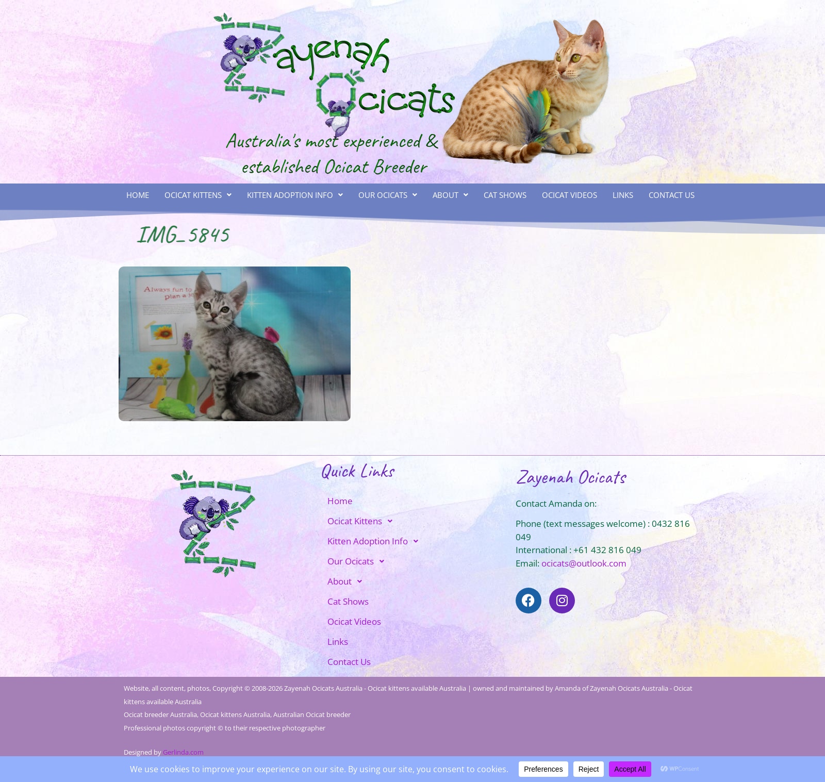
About (450, 195)
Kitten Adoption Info (295, 195)
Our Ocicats (387, 195)
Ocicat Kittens (198, 195)
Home (137, 195)
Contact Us (672, 195)
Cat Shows (505, 195)
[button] (198, 195)
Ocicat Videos (569, 195)
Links (623, 195)
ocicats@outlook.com (583, 563)
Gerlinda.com (183, 752)
